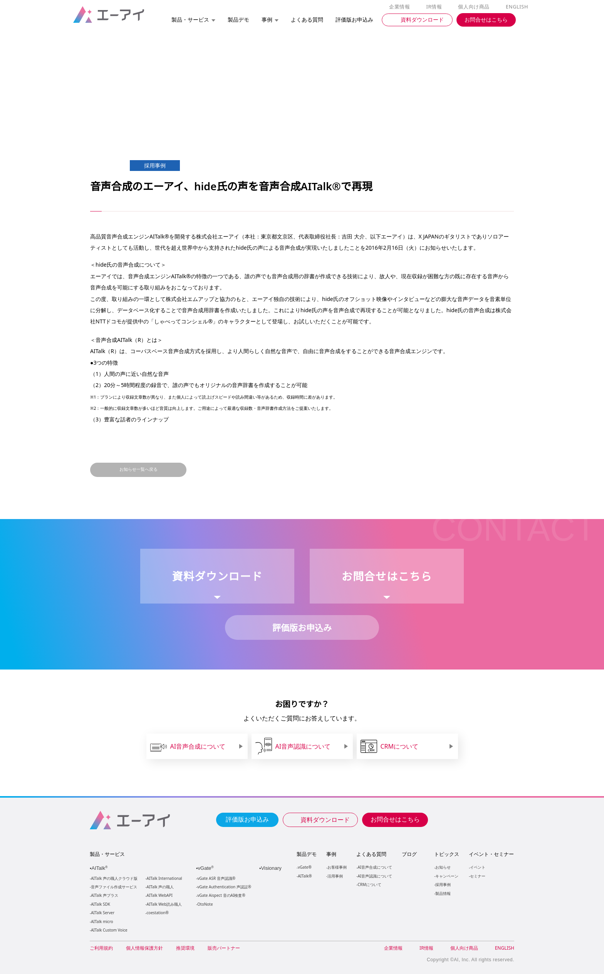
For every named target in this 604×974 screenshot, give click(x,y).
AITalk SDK (100, 904)
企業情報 (401, 6)
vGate (206, 868)
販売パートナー (224, 948)
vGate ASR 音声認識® (215, 878)
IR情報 (435, 6)
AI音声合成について (374, 867)
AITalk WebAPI (159, 895)
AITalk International (164, 878)
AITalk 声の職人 (160, 887)
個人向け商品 (475, 6)
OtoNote (204, 904)
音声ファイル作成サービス (114, 887)
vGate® (304, 867)
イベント (477, 867)
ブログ (408, 854)
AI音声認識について (374, 876)
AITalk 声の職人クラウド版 (114, 878)
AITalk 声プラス (104, 895)
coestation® (157, 913)
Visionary (272, 868)
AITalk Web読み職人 (164, 904)
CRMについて (369, 884)
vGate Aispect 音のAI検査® (220, 895)
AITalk (100, 868)
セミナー (477, 876)
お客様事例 (337, 867)
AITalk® (304, 876)
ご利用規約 (101, 948)
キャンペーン (446, 876)
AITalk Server (102, 913)
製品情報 (442, 893)
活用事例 (335, 876)
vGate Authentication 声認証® (223, 887)
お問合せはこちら (395, 819)
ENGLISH (517, 6)
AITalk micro (102, 922)
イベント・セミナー (490, 854)
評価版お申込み (247, 819)
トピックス (446, 854)
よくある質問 (371, 854)
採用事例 (442, 884)
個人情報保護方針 (144, 948)
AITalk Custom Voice (109, 930)
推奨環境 (185, 948)
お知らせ (442, 867)
